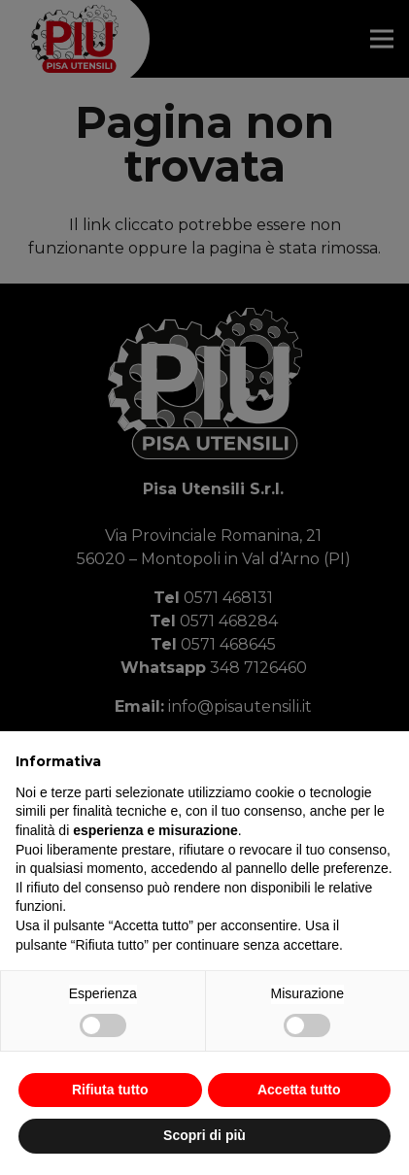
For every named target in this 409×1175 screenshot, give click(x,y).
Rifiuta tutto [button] (110, 1089)
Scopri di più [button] (204, 1135)
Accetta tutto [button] (299, 1089)
